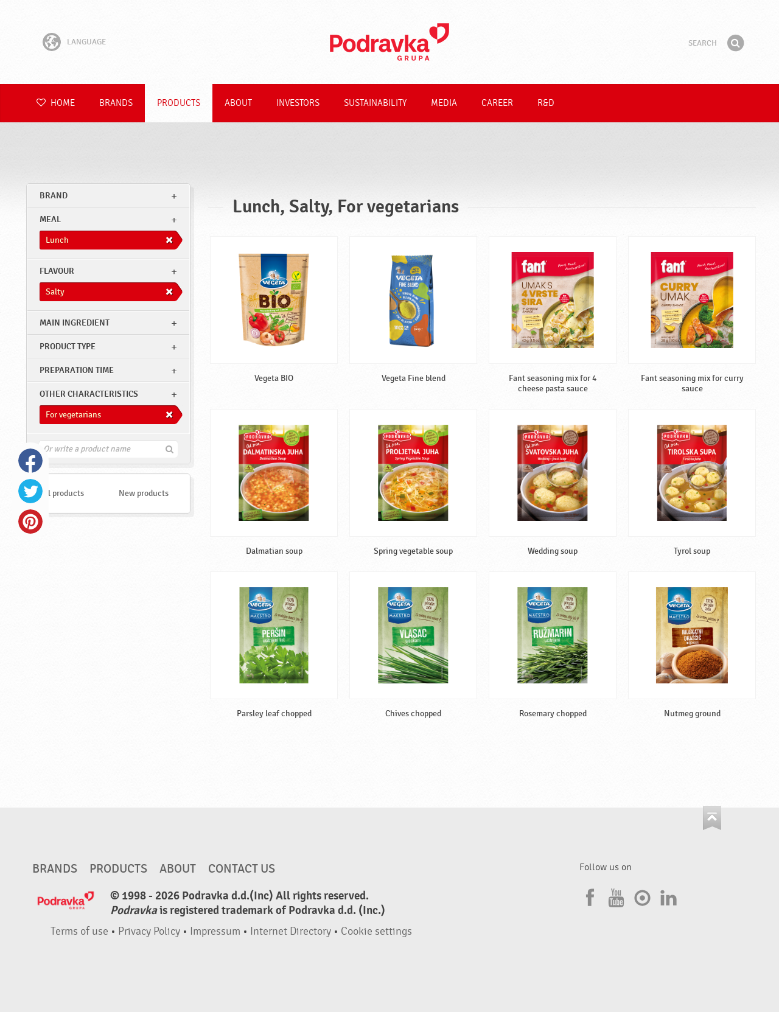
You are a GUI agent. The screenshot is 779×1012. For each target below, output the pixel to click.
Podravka (389, 42)
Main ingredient (75, 323)
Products (178, 103)
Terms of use (79, 931)
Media (444, 103)
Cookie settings (376, 931)
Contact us (241, 869)
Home (56, 103)
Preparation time (77, 370)
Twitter (30, 491)
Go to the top (712, 818)
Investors (298, 103)
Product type (68, 346)
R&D (545, 103)
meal (50, 219)
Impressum (215, 931)
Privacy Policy (149, 931)
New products (144, 493)
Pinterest (30, 521)
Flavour (57, 271)
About (238, 103)
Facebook (30, 460)
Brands (116, 103)
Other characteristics (89, 394)
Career (497, 103)
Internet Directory (290, 931)
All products (62, 493)
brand (54, 195)
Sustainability (375, 103)
